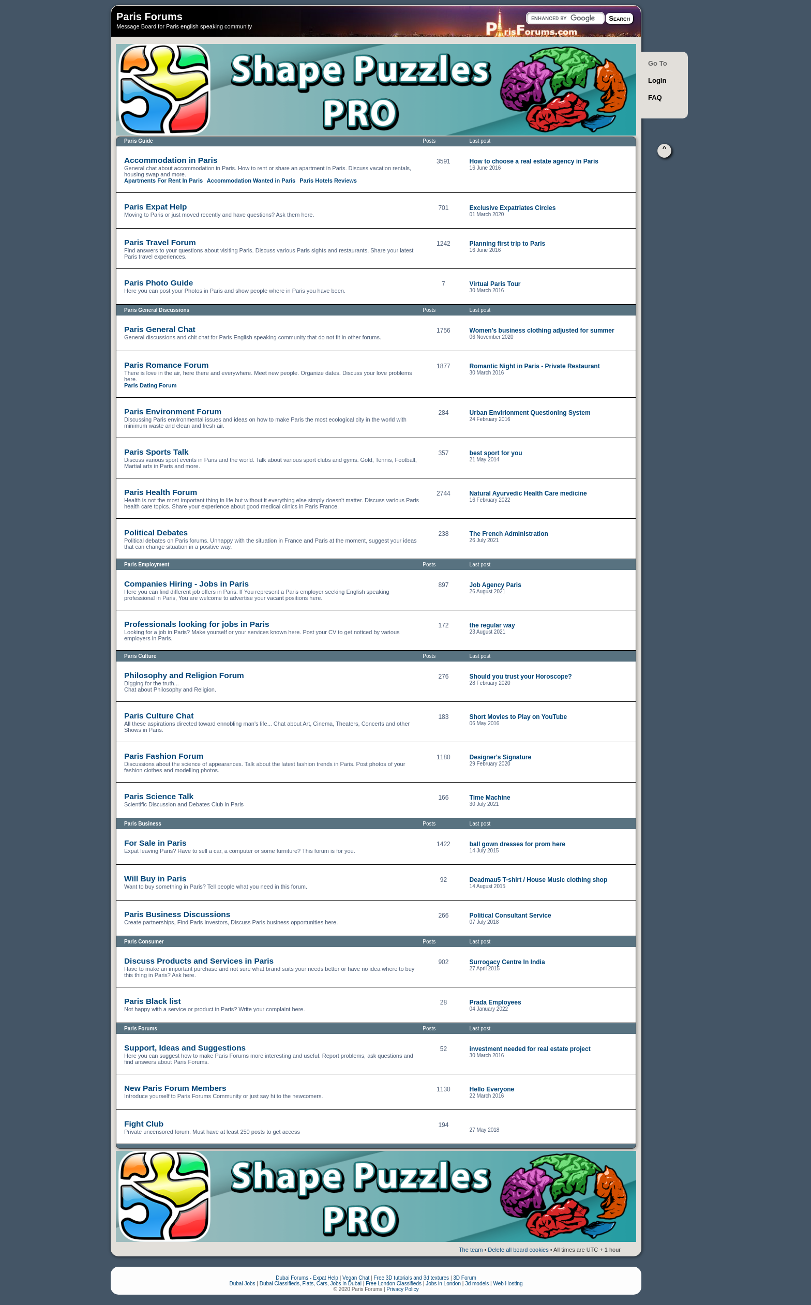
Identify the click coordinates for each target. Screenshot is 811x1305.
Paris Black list (152, 1001)
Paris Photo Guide (158, 282)
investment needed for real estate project (530, 1049)
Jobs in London (443, 1283)
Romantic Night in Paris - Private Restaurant (535, 366)
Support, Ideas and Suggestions (185, 1047)
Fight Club (143, 1123)
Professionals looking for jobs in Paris (196, 624)
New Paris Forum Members (175, 1088)
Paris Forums (149, 16)
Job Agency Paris (495, 585)
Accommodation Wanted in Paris (251, 180)
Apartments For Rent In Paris (163, 180)
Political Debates (156, 532)
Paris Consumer (144, 941)
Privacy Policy (402, 1289)
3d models (477, 1283)
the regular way (492, 625)
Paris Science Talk (158, 796)
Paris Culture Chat (158, 715)
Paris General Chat (160, 329)
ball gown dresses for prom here (517, 844)
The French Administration (509, 533)
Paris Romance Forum (166, 365)
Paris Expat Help (155, 206)
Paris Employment (146, 564)
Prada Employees (495, 1002)
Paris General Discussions (156, 310)
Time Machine (490, 797)
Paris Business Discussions (177, 914)
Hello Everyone (492, 1089)
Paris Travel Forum (160, 242)
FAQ (655, 97)
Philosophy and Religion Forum (184, 675)
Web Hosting (507, 1283)
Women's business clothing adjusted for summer (542, 330)
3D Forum (464, 1278)
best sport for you (496, 453)
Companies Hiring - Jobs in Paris (186, 583)
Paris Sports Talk (156, 451)
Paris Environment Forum (172, 411)
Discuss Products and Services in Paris (199, 960)
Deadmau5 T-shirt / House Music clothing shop (539, 879)
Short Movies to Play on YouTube (518, 717)
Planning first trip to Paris (508, 243)
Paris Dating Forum (150, 385)
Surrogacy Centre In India (507, 962)
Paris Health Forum (160, 492)
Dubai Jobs (242, 1283)
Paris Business (142, 824)
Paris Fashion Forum (163, 756)
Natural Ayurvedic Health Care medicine (528, 493)
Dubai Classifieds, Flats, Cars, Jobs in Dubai (311, 1283)
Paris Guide (138, 141)
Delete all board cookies (518, 1250)
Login (657, 80)
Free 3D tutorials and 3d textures (411, 1278)
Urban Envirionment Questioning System (530, 412)
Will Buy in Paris (155, 878)
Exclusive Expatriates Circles (513, 208)
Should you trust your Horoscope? (521, 676)
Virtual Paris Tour (495, 284)
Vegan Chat (355, 1278)
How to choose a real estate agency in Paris (534, 161)
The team (471, 1250)
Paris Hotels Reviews (328, 180)
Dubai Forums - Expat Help (307, 1278)
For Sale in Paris (155, 842)
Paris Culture (140, 656)
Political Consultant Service (510, 915)
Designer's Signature (501, 757)
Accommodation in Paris (170, 160)
